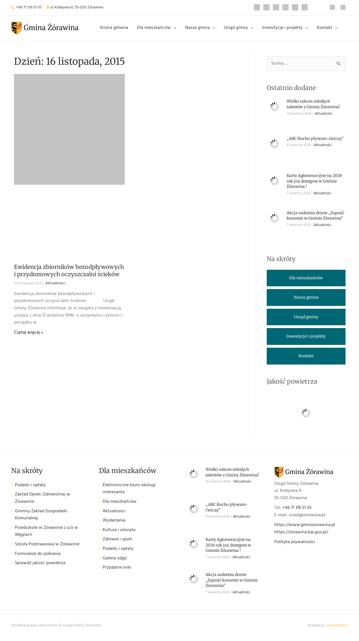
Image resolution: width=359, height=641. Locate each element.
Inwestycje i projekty (285, 30)
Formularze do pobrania (38, 558)
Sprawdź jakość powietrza (40, 567)
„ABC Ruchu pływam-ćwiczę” (315, 142)
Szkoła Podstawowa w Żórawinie (47, 548)
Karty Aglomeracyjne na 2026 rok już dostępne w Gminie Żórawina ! (314, 185)
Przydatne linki (117, 572)
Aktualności (55, 288)
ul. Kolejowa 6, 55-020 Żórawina (76, 7)
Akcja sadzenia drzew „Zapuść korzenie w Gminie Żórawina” (315, 220)
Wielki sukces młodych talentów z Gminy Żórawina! (313, 108)
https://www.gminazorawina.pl (304, 529)
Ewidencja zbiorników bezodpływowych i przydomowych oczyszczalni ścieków (69, 275)
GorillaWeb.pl (337, 629)
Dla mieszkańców (162, 30)
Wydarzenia (114, 525)
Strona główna (124, 30)
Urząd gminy (241, 30)
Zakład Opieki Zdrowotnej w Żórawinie (42, 502)
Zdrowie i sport (117, 543)
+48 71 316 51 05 (29, 7)
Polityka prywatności (294, 546)
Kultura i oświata (119, 534)
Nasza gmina (204, 30)
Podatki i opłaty (30, 489)
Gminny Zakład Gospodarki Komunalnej (41, 519)
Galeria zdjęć (115, 562)
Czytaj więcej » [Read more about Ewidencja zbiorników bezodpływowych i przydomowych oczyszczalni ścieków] (28, 336)
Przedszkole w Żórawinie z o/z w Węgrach (46, 536)
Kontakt (325, 30)
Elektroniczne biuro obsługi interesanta (129, 493)
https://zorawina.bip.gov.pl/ (301, 536)
